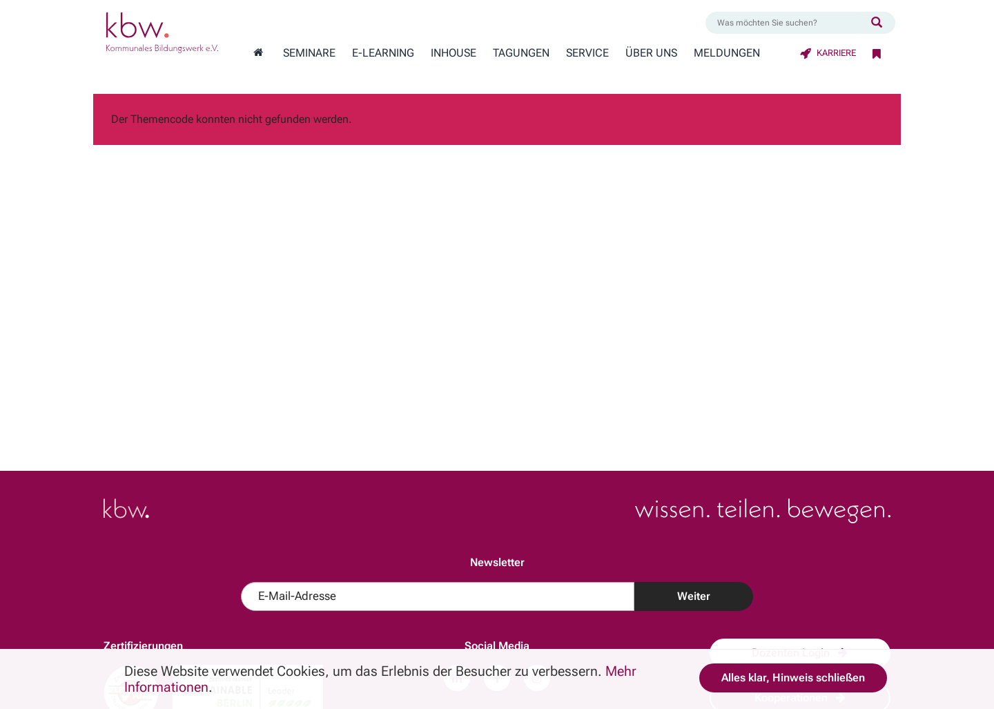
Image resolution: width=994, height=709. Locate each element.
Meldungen (727, 53)
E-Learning (383, 53)
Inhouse (453, 53)
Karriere (828, 53)
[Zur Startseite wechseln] (258, 53)
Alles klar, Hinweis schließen (793, 677)
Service (587, 53)
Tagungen (521, 53)
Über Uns (651, 53)
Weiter (693, 596)
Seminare (309, 53)
